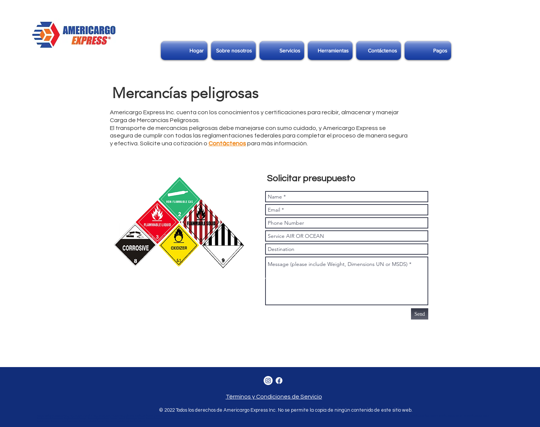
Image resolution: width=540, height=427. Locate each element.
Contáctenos (227, 143)
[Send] (419, 314)
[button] (282, 50)
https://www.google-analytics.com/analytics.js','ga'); (166, 293)
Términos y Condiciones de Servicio (274, 397)
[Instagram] (268, 380)
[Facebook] (279, 380)
